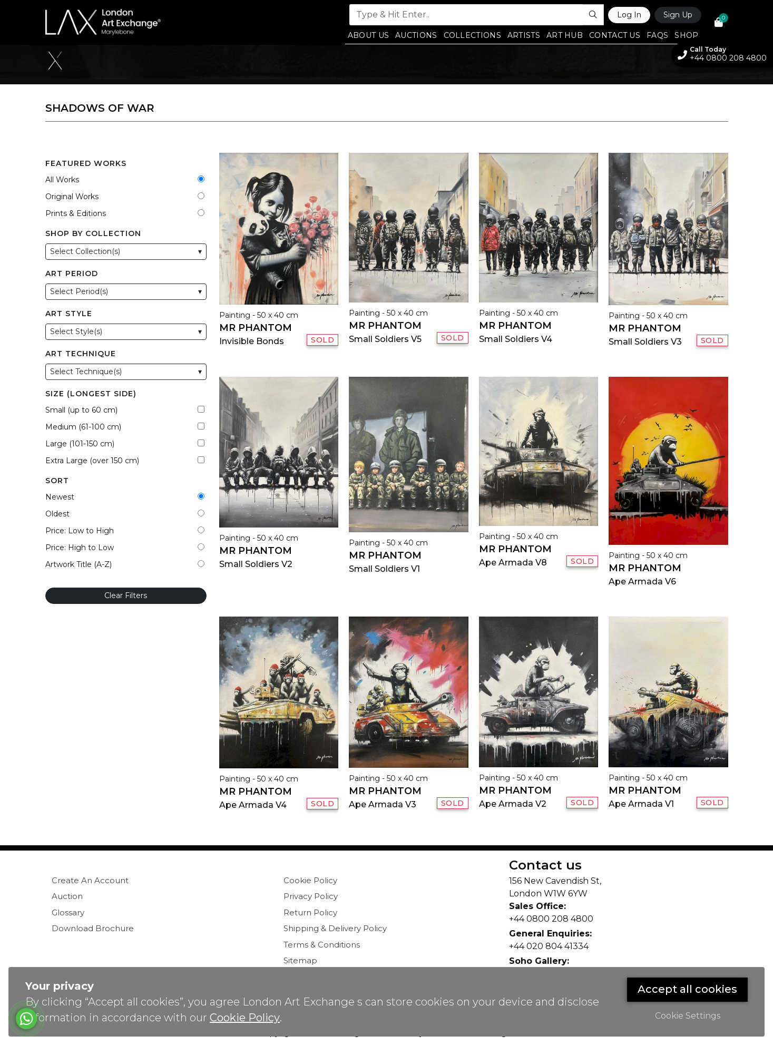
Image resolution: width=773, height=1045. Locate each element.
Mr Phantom (255, 328)
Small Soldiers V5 (385, 339)
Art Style (68, 313)
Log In (629, 14)
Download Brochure (93, 928)
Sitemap (300, 960)
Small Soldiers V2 (255, 564)
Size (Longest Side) (90, 393)
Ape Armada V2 (512, 804)
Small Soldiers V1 (384, 569)
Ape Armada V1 (641, 804)
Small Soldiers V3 (645, 342)
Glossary (68, 912)
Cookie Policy (310, 880)
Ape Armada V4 (253, 805)
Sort (57, 480)
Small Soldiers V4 (515, 339)
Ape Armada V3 (382, 804)
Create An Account (90, 880)
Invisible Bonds (251, 341)
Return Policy (310, 912)
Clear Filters (125, 595)
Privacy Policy (310, 896)
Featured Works (85, 163)
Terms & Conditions (321, 945)
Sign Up (677, 14)
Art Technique (80, 353)
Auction (67, 896)
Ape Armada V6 (642, 582)
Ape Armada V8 (513, 563)
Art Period (71, 273)
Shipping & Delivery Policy (335, 928)
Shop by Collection (93, 233)
